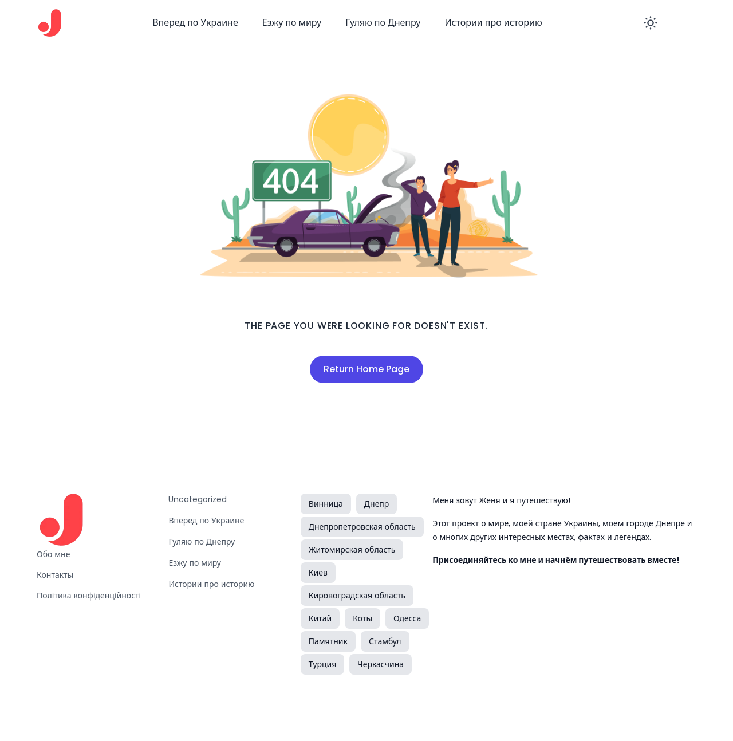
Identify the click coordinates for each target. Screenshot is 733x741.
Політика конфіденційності (89, 595)
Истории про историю (493, 22)
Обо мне (53, 554)
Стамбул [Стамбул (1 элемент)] (385, 641)
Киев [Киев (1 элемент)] (318, 572)
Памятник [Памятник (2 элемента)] (328, 641)
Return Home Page (366, 369)
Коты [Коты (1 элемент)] (362, 618)
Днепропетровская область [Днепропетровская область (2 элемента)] (362, 527)
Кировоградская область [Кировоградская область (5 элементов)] (357, 595)
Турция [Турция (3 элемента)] (322, 664)
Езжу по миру (292, 22)
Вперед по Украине (195, 22)
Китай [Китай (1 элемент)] (320, 618)
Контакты (55, 575)
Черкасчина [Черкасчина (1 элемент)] (380, 664)
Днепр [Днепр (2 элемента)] (376, 504)
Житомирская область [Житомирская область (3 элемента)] (352, 549)
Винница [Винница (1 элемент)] (326, 504)
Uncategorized (197, 499)
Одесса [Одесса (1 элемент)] (407, 618)
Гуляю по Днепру (382, 22)
